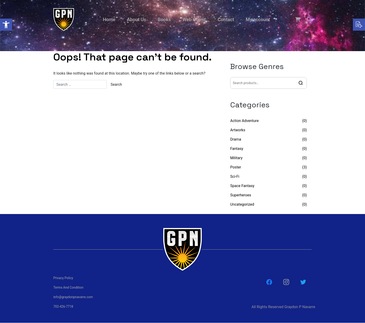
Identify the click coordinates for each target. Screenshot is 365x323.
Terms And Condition (68, 287)
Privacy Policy (63, 278)
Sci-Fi (234, 176)
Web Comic (194, 19)
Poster (235, 167)
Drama (235, 139)
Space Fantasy (242, 186)
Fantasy (236, 148)
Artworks (237, 130)
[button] (6, 25)
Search (301, 83)
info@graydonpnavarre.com (73, 297)
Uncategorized (242, 204)
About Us (136, 19)
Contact (226, 19)
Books (164, 19)
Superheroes (240, 195)
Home (109, 19)
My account (258, 19)
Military (236, 158)
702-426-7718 (63, 306)
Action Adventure (244, 121)
